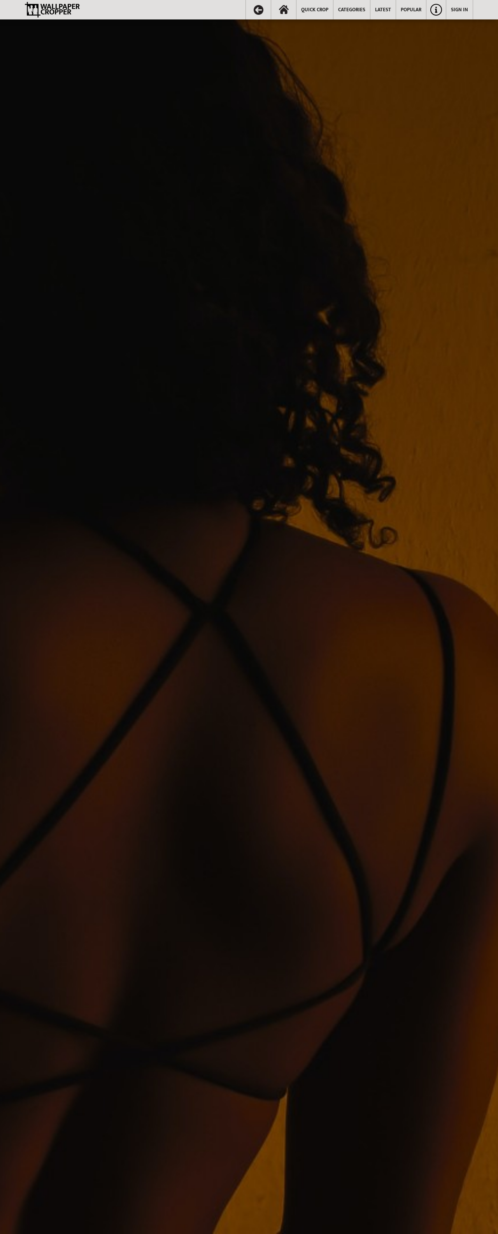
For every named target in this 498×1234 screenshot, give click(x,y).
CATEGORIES (351, 9)
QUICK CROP (314, 9)
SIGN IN (459, 9)
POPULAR (411, 9)
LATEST (383, 9)
